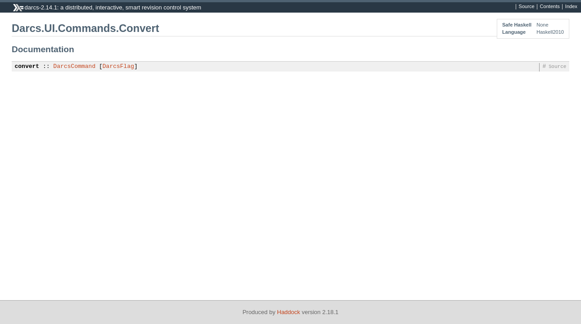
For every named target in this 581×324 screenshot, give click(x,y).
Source (527, 6)
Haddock (288, 312)
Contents (550, 6)
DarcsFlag (118, 67)
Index (571, 6)
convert (27, 67)
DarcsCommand (74, 67)
